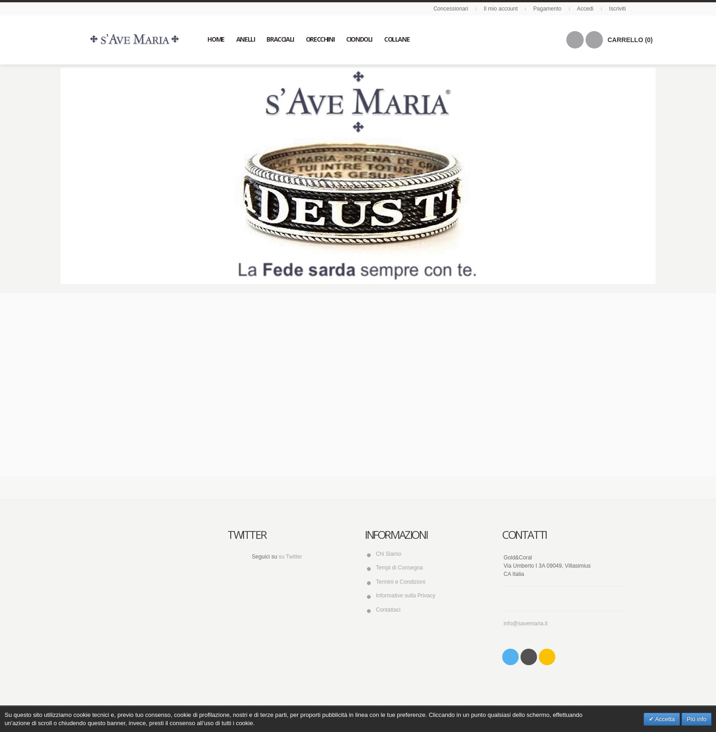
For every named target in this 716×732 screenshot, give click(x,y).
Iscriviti (617, 8)
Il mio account (501, 8)
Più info (696, 719)
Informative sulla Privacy (405, 595)
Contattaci (388, 610)
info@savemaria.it (526, 623)
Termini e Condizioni (400, 582)
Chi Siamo (388, 554)
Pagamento (547, 8)
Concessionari (451, 8)
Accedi (585, 8)
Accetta (664, 719)
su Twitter (290, 556)
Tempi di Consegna (399, 567)
